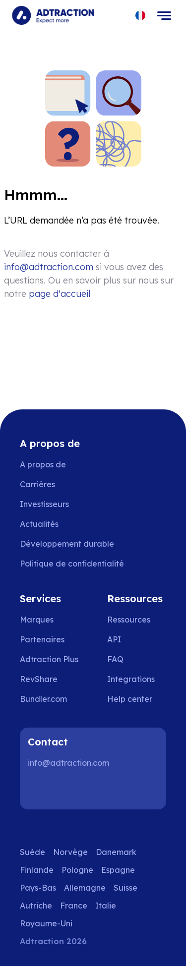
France (73, 905)
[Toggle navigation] (164, 15)
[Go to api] (136, 639)
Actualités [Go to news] (39, 524)
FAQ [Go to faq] (115, 659)
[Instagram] (71, 789)
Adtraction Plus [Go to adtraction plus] (49, 659)
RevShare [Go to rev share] (39, 679)
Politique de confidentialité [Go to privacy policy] (72, 563)
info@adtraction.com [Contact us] (48, 267)
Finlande (37, 870)
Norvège (70, 852)
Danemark (116, 852)
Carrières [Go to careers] (37, 484)
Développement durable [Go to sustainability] (67, 544)
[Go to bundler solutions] (50, 699)
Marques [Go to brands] (37, 620)
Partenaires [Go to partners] (42, 639)
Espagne (118, 870)
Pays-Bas (38, 888)
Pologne (77, 870)
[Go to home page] (53, 15)
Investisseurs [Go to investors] (44, 504)
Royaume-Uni (46, 923)
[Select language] (140, 15)
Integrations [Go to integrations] (131, 679)
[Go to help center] (136, 699)
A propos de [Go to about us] (43, 464)
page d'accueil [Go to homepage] (59, 293)
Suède (32, 852)
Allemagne (85, 888)
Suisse (125, 888)
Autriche (36, 905)
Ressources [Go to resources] (128, 620)
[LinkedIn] (40, 789)
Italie (105, 905)
